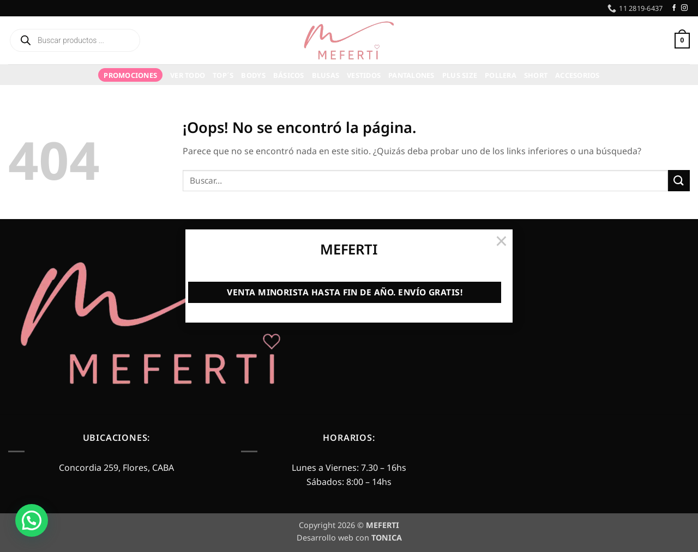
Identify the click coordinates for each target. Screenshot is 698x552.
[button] (31, 520)
